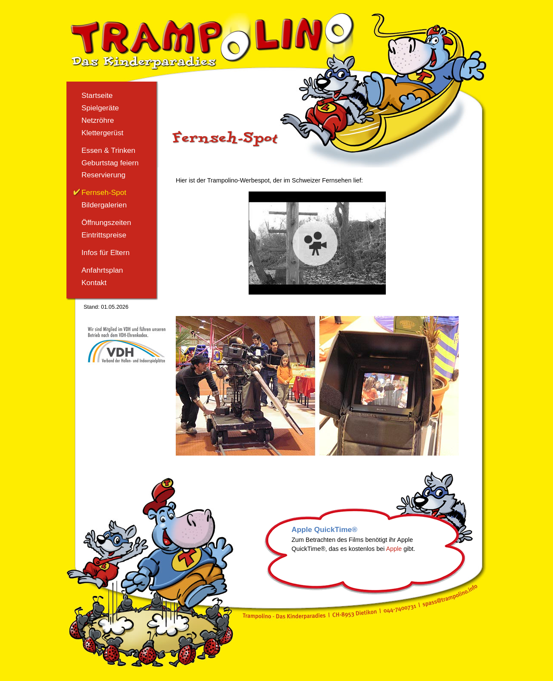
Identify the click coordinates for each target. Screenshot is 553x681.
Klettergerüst (102, 132)
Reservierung (103, 174)
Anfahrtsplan (102, 270)
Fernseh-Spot (103, 192)
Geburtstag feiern (109, 162)
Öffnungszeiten (106, 222)
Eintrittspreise (103, 235)
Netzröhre (97, 120)
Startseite (97, 95)
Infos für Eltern (105, 252)
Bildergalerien (104, 205)
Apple (394, 548)
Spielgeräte (100, 107)
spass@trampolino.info (451, 595)
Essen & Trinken (108, 150)
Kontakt (94, 282)
